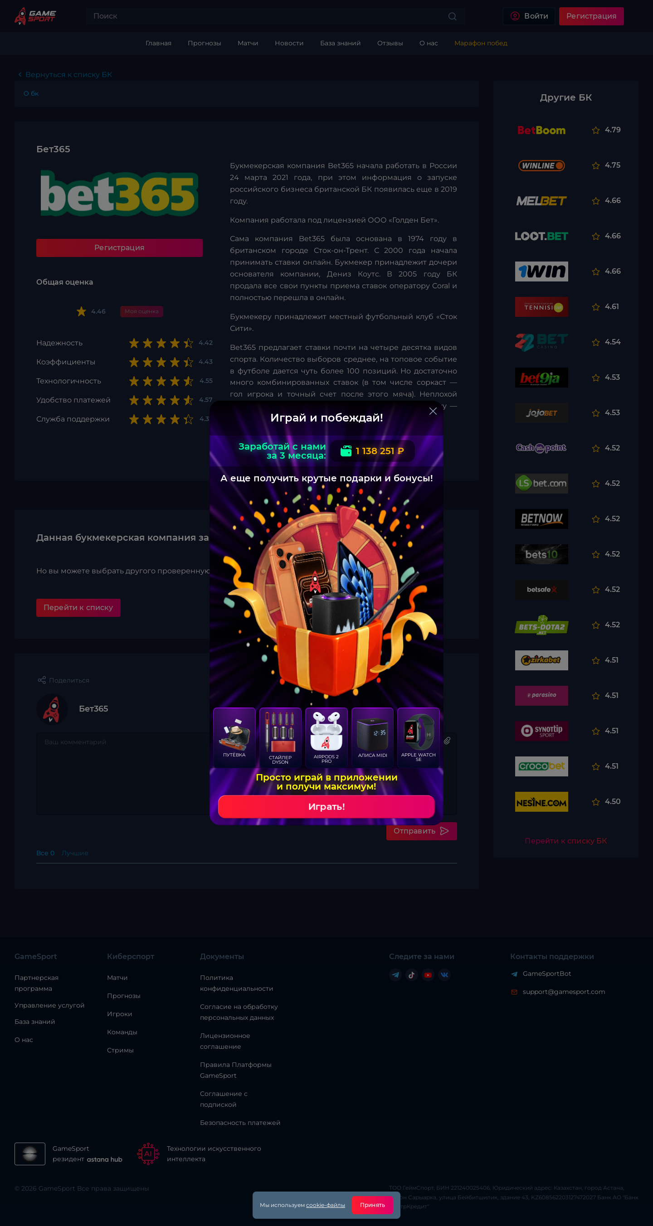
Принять (372, 1205)
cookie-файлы (325, 1205)
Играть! (326, 806)
